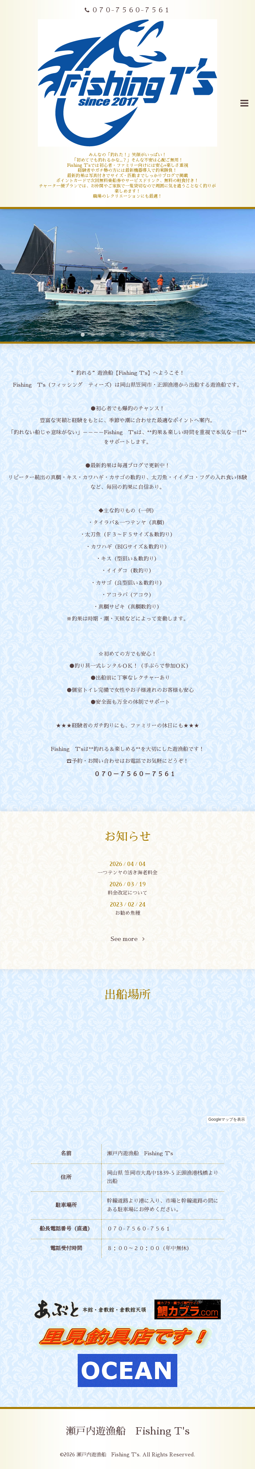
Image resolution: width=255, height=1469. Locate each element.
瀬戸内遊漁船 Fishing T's (128, 1431)
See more (127, 939)
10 (172, 335)
